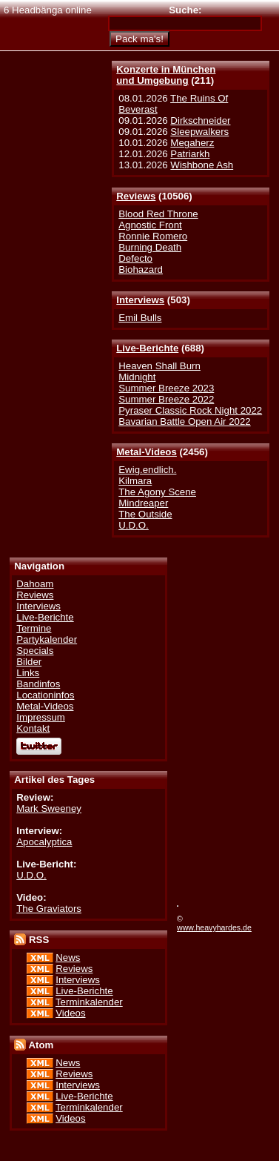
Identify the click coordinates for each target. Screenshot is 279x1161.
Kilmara (135, 480)
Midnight (136, 377)
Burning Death (149, 247)
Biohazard (140, 269)
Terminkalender (89, 1002)
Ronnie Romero (152, 236)
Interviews (140, 299)
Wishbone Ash (201, 165)
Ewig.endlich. (147, 469)
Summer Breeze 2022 (166, 399)
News (68, 957)
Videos (70, 1013)
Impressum (40, 717)
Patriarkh (189, 153)
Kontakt (33, 728)
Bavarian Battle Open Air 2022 (184, 421)
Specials (34, 650)
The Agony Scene (157, 491)
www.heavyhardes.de (214, 927)
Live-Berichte (147, 348)
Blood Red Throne (158, 213)
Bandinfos (38, 683)
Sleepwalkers (199, 131)
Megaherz (192, 142)
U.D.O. (133, 525)
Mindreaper (143, 503)
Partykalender (46, 639)
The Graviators (48, 908)
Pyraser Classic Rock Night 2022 (190, 410)
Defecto (135, 258)
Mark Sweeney (48, 808)
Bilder (28, 661)
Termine (33, 628)
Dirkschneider (200, 120)
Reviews (135, 196)
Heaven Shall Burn (159, 365)
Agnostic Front (150, 225)
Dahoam (34, 583)
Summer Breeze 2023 (166, 388)
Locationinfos (45, 695)
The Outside (145, 514)
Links (27, 672)
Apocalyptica (44, 841)
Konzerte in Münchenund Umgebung (165, 75)
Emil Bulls (139, 317)
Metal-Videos (146, 451)
